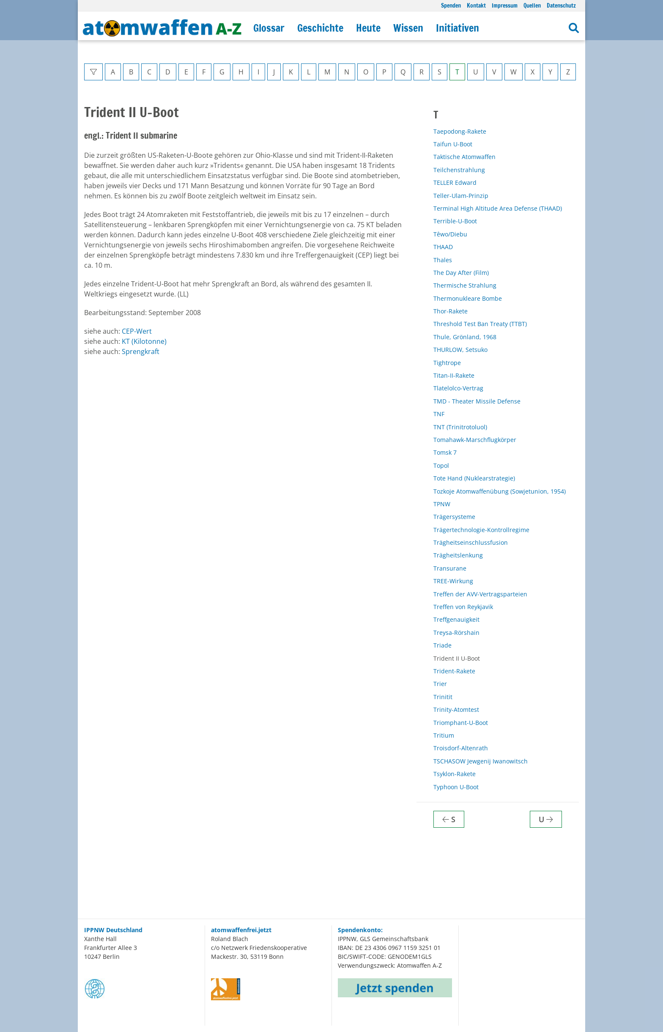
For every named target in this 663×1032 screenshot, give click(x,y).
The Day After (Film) (461, 273)
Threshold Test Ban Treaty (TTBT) (480, 324)
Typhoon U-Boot (456, 787)
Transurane (449, 568)
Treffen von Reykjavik (463, 607)
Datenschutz (561, 5)
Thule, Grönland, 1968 (464, 337)
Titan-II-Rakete (453, 375)
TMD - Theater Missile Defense (477, 401)
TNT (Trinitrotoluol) (460, 427)
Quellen (532, 5)
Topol (441, 465)
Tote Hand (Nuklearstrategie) (474, 478)
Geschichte (320, 28)
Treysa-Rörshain (456, 633)
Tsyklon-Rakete (454, 774)
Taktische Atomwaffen (464, 157)
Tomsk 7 (445, 452)
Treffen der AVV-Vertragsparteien (480, 594)
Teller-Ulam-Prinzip (460, 196)
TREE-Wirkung (453, 581)
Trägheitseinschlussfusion (470, 542)
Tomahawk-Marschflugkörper (474, 440)
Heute (368, 28)
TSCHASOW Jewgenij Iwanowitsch (480, 761)
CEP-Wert (137, 331)
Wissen (408, 28)
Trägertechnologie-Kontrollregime (481, 530)
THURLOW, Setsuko (460, 350)
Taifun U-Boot (452, 144)
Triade (442, 645)
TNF (438, 414)
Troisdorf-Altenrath (460, 748)
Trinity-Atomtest (456, 709)
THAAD (443, 247)
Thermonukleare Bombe (467, 298)
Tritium (443, 735)
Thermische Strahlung (464, 285)
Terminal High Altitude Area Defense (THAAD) (497, 208)
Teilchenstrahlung (459, 170)
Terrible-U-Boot (455, 221)
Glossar (269, 28)
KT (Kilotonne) (144, 341)
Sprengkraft (140, 351)
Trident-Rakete (454, 671)
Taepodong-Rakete (459, 131)
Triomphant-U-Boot (460, 723)
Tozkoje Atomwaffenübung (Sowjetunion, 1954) (499, 491)
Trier (440, 684)
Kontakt (476, 5)
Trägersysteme (454, 517)
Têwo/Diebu (450, 234)
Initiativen (457, 28)
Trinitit (442, 697)
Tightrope (447, 363)
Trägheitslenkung (458, 555)
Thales (442, 260)
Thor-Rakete (450, 311)
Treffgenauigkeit (456, 619)
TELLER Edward (455, 182)
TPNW (441, 504)
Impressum (505, 5)
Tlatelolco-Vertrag (458, 388)
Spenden (451, 5)
